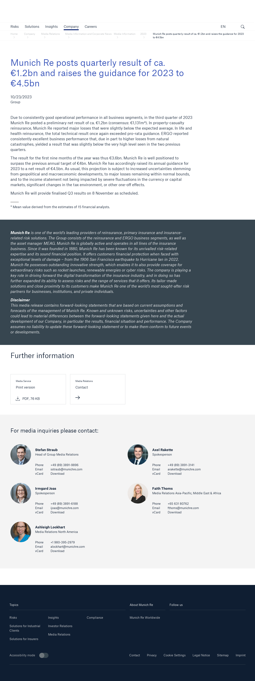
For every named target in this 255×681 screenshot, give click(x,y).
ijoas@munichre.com (65, 508)
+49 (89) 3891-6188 (64, 504)
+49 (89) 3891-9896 (64, 465)
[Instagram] (201, 616)
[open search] (243, 27)
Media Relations (59, 634)
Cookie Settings (175, 655)
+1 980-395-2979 (63, 542)
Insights (53, 618)
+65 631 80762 (178, 504)
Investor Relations (60, 626)
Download (58, 474)
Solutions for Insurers (23, 639)
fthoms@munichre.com (183, 508)
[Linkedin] (176, 616)
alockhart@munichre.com (68, 547)
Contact (134, 655)
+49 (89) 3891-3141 (181, 465)
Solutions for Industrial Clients (24, 628)
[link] (51, 26)
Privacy (152, 655)
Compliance (95, 618)
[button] (14, 26)
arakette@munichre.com (184, 469)
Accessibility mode (28, 655)
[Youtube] (188, 616)
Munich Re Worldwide (145, 618)
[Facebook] (214, 616)
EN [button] (223, 26)
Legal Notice (201, 655)
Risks (13, 618)
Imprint (241, 655)
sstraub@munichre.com (66, 469)
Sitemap (223, 655)
